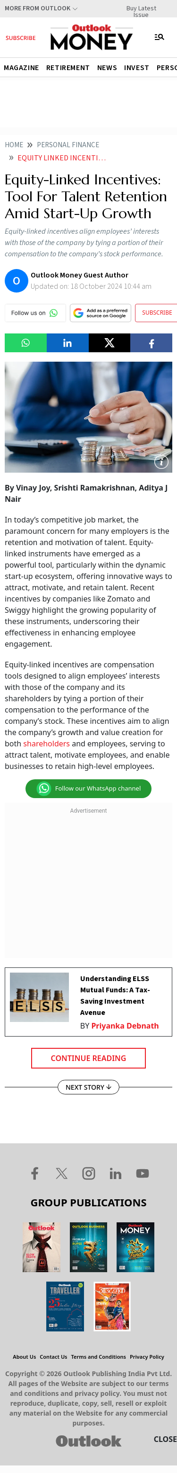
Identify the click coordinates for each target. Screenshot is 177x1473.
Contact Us (53, 1356)
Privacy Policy (147, 1356)
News (107, 68)
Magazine (21, 68)
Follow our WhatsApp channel (88, 788)
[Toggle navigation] (159, 37)
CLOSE (165, 1439)
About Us (24, 1356)
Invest (137, 68)
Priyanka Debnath (125, 1026)
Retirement (68, 68)
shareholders (46, 743)
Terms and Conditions (98, 1356)
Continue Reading (88, 1058)
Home (14, 145)
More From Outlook (37, 8)
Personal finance (68, 145)
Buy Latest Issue (141, 8)
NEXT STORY (88, 1087)
